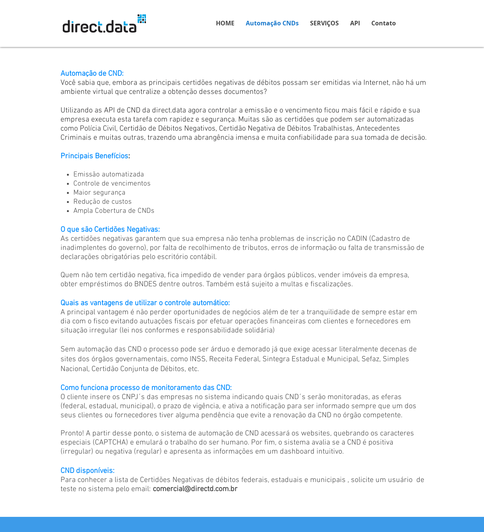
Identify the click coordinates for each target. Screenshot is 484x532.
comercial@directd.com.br (195, 489)
